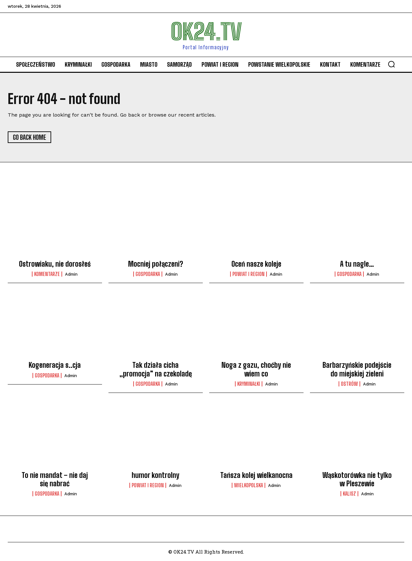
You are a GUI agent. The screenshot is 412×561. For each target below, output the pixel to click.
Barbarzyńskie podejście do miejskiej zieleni (357, 369)
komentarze (47, 274)
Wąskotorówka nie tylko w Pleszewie (357, 479)
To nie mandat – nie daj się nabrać (55, 479)
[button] (391, 64)
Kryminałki (248, 383)
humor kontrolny (155, 475)
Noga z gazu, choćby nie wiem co (256, 369)
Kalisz (349, 493)
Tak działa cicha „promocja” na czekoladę (155, 369)
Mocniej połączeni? (155, 264)
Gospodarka (148, 274)
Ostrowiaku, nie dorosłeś (55, 264)
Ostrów (349, 383)
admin (71, 274)
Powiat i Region (248, 274)
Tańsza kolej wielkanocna (256, 475)
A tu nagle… (357, 264)
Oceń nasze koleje (256, 264)
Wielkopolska (248, 485)
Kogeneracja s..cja (55, 365)
